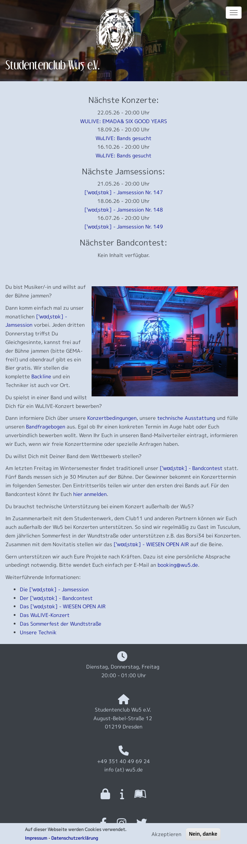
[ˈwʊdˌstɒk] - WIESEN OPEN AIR (151, 544)
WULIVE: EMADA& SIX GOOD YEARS (123, 121)
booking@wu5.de (178, 564)
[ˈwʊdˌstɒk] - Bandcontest (191, 468)
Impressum (36, 840)
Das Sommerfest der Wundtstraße (60, 623)
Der (24, 598)
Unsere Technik (38, 632)
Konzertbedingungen (112, 417)
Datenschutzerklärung (74, 840)
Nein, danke (203, 836)
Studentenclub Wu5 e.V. (52, 64)
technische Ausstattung (186, 417)
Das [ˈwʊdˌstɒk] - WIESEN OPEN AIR (63, 606)
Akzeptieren (166, 835)
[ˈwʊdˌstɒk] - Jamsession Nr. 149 (123, 226)
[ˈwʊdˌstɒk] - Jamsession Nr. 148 (123, 209)
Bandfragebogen (45, 426)
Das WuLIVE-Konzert (45, 615)
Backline (41, 376)
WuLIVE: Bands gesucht (123, 138)
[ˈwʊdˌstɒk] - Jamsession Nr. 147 (123, 192)
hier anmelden (90, 494)
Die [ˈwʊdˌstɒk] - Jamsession (54, 589)
